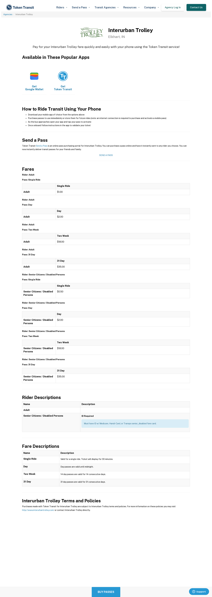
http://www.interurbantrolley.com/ (38, 510)
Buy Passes (106, 591)
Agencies (7, 14)
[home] (20, 7)
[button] (61, 7)
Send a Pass (42, 146)
